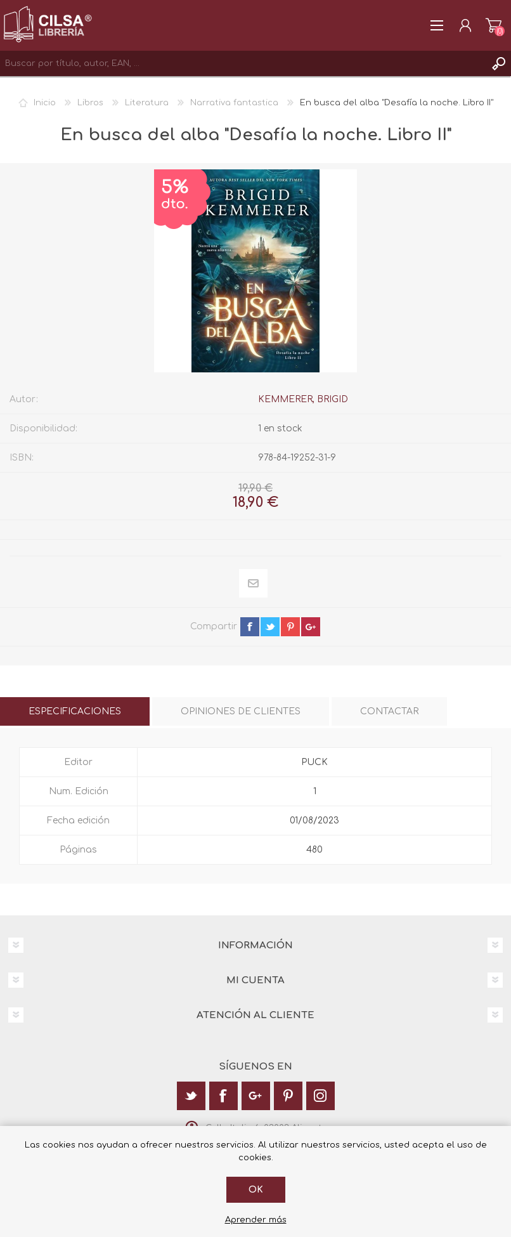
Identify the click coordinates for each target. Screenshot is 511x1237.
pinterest (290, 626)
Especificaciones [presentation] (75, 711)
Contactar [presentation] (389, 711)
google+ (310, 626)
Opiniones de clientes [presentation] (241, 711)
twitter (270, 626)
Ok (256, 1189)
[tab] (75, 711)
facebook (249, 626)
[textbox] (243, 63)
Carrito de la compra (493, 25)
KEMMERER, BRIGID (303, 399)
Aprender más (256, 1219)
